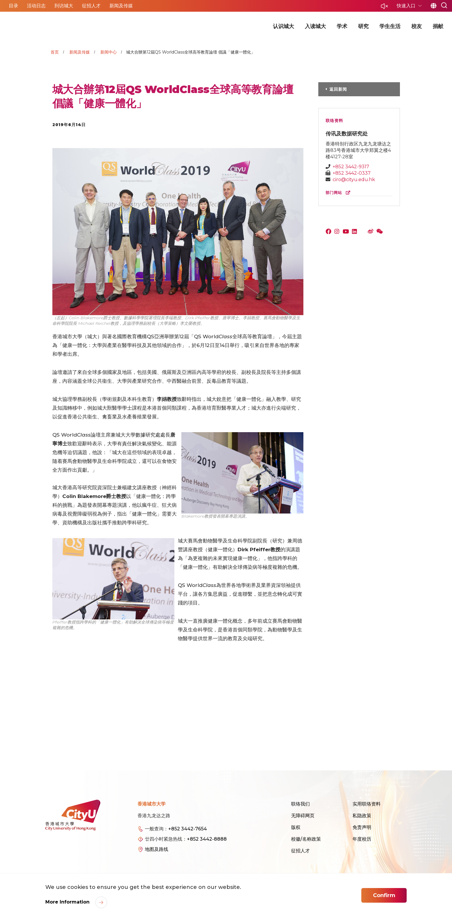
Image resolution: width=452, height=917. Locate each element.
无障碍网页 (302, 815)
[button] (384, 7)
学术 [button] (342, 26)
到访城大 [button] (63, 5)
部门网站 (339, 192)
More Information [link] (68, 902)
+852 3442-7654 (187, 829)
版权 (295, 827)
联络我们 (300, 804)
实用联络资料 (367, 804)
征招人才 (300, 851)
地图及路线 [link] (156, 849)
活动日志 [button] (36, 5)
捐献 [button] (438, 26)
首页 (55, 52)
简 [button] (433, 5)
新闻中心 (108, 52)
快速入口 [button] (407, 5)
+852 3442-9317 (351, 166)
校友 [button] (416, 26)
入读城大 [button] (315, 26)
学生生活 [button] (390, 26)
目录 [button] (13, 5)
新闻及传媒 (79, 52)
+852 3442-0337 (352, 173)
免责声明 (362, 827)
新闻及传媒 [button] (121, 5)
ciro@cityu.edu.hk (354, 179)
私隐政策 (362, 815)
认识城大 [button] (283, 26)
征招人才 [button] (91, 5)
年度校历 (362, 839)
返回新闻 (338, 89)
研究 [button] (363, 26)
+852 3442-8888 (207, 839)
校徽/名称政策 (306, 839)
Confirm (384, 895)
